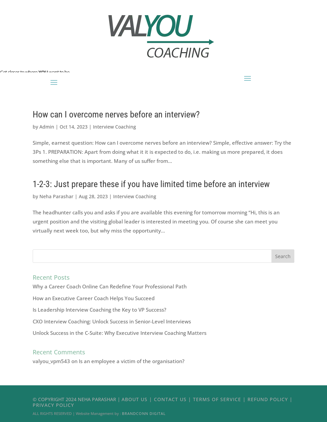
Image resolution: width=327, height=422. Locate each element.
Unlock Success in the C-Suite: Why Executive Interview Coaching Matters (119, 332)
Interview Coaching (114, 127)
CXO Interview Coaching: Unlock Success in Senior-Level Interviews (112, 321)
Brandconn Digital (144, 413)
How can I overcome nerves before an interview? (116, 114)
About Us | (138, 399)
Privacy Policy (53, 405)
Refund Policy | (270, 399)
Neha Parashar (56, 196)
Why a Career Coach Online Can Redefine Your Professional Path (110, 286)
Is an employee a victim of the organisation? (132, 361)
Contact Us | (173, 399)
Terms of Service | (220, 399)
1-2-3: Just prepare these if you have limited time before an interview (151, 184)
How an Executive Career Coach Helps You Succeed (94, 298)
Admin (46, 127)
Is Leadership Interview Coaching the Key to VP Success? (99, 309)
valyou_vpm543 (51, 361)
